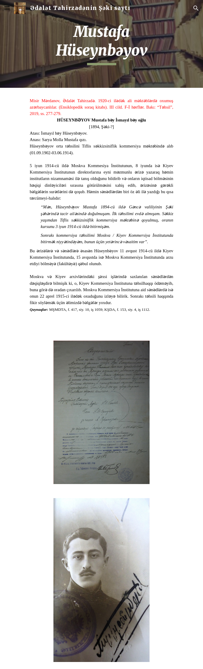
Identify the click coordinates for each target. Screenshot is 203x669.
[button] (7, 8)
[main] (101, 44)
